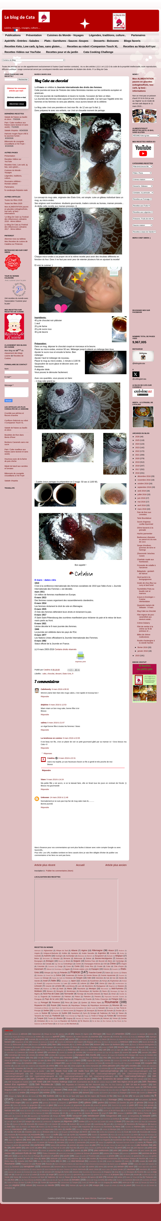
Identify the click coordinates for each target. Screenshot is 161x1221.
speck (69, 1174)
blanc (54, 1044)
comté (124, 1060)
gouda (87, 1105)
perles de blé (102, 1148)
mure (65, 1135)
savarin (18, 1172)
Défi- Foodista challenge (57, 1082)
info (64, 1113)
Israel (45, 981)
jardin (10, 1116)
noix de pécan (72, 1137)
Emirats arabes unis (80, 969)
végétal (15, 1185)
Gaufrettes (112, 1103)
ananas (142, 1034)
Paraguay (38, 999)
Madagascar (101, 986)
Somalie (110, 1011)
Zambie (124, 1018)
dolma (93, 1090)
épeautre (59, 1092)
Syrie (85, 1013)
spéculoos (87, 1174)
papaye (101, 1142)
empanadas (150, 1090)
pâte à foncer (110, 1145)
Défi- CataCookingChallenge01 (136, 1071)
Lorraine (58, 986)
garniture (73, 1102)
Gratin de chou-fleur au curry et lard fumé (146, 584)
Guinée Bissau (92, 975)
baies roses (142, 1039)
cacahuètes (93, 1050)
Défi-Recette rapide (132, 1087)
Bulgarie (76, 961)
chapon (112, 1055)
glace (51, 1105)
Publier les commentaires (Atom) (59, 871)
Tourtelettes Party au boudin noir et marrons (145, 591)
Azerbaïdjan (70, 956)
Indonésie (99, 978)
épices (75, 1093)
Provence (56, 1002)
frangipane (95, 1100)
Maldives (46, 988)
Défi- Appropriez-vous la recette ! (32, 1071)
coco (78, 1060)
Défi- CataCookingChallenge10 (101, 1076)
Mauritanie (81, 989)
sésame (76, 1172)
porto (19, 1156)
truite (36, 1182)
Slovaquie (90, 1011)
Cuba (108, 966)
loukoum (73, 1124)
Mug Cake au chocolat (146, 611)
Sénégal (93, 1013)
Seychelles (57, 1010)
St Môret (126, 1174)
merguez (86, 1129)
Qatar (75, 1002)
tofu (54, 1180)
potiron (56, 1156)
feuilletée (50, 1096)
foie (126, 1096)
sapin (83, 1167)
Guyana (121, 975)
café (104, 1050)
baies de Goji (131, 1039)
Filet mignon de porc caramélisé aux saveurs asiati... (145, 617)
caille (112, 1050)
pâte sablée (16, 1148)
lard (20, 1121)
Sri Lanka (105, 1174)
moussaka (143, 1132)
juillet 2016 (142, 494)
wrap (121, 1185)
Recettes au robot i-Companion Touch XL (92, 46)
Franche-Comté (95, 972)
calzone (143, 1050)
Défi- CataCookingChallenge (107, 1071)
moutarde (11, 1135)
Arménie (113, 953)
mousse (153, 1132)
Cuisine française (47, 1068)
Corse (68, 966)
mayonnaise (49, 1129)
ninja (21, 1137)
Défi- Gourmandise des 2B (83, 1082)
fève (60, 1096)
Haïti (60, 978)
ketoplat (146, 1115)
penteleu (91, 1148)
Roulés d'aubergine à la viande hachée (146, 642)
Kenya (104, 981)
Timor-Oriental (69, 1016)
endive (22, 1093)
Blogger (109, 1198)
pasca (53, 1145)
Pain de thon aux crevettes (144, 513)
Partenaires (138, 35)
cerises (41, 1055)
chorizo (96, 1058)
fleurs (119, 1096)
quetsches (137, 1156)
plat (85, 1150)
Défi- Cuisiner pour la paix (78, 1078)
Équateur (64, 1021)
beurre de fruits (148, 1042)
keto (63, 1115)
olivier (38, 1140)
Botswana (120, 958)
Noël (28, 1137)
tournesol (128, 1180)
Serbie (46, 1010)
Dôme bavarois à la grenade (145, 529)
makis (17, 1127)
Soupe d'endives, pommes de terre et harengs (146, 547)
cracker (23, 1066)
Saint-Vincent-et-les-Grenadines (73, 1008)
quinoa (10, 1159)
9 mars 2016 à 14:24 (55, 779)
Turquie (40, 1018)
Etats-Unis (67, 674)
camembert (10, 1052)
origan (85, 1140)
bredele (67, 1047)
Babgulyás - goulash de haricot (145, 572)
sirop (116, 1172)
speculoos (77, 1174)
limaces (15, 1124)
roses (127, 1161)
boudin (17, 1047)
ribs (44, 1161)
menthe (68, 1129)
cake (44, 674)
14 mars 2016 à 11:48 (59, 797)
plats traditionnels (101, 1150)
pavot (48, 1148)
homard (36, 1110)
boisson (97, 1044)
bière (26, 1044)
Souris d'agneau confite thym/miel (145, 523)
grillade (16, 1108)
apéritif (56, 1036)
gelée (132, 1103)
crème (51, 1066)
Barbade (110, 956)
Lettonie (83, 983)
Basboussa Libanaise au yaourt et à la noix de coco (146, 539)
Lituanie (48, 986)
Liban (92, 983)
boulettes (27, 1047)
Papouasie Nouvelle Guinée (114, 996)
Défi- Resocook (94, 1085)
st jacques (115, 1174)
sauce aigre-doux (144, 1166)
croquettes (19, 1068)
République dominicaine (99, 1005)
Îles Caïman (107, 1021)
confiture (8, 1063)
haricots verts (10, 1110)
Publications (13, 35)
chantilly (93, 1055)
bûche (23, 1050)
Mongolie (59, 991)
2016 (137, 473)
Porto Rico (27, 1156)
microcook (129, 1129)
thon (12, 1180)
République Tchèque (79, 1005)
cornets (83, 1063)
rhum (30, 1161)
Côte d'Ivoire (119, 966)
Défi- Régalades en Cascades (73, 1085)
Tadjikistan (104, 1013)
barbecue (44, 1042)
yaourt (128, 1185)
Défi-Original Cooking (87, 1087)
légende (57, 1121)
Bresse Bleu (84, 1047)
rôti (133, 1161)
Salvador (101, 1008)
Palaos (77, 996)
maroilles (128, 1127)
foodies (147, 1096)
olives (28, 1140)
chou (105, 1058)
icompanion (76, 1110)
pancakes (60, 1142)
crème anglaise (76, 1066)
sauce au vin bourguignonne (19, 1169)
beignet (80, 1042)
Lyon (80, 986)
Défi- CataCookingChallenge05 (104, 1074)
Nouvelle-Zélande (93, 994)
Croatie (99, 966)
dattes (138, 1068)
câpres (116, 1052)
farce (26, 1096)
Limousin (38, 986)
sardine (91, 1167)
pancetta (71, 1142)
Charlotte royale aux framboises (145, 560)
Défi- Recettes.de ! (45, 1084)
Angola (37, 953)
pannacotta (81, 1142)
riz (61, 1161)
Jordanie (84, 981)
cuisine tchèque (78, 1068)
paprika (140, 1142)
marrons (137, 1127)
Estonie (106, 969)
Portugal (44, 1002)
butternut (72, 1050)
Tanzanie (37, 1016)
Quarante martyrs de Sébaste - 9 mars (145, 606)
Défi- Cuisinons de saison (110, 1078)
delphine (44, 705)
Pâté (101, 1145)
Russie (53, 1005)
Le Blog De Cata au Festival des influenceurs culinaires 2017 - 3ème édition (16, 227)
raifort (36, 1159)
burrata (54, 1050)
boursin (58, 1047)
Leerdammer (47, 1121)
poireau (125, 1150)
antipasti (47, 1037)
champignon (80, 1055)
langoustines (134, 1119)
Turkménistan (121, 1016)
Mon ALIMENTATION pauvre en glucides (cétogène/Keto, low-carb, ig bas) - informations (16, 210)
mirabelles (28, 1132)
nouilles (123, 1137)
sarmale (110, 1167)
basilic (52, 1042)
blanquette (65, 1044)
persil (120, 1148)
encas (7, 1092)
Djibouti (49, 969)
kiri (53, 1119)
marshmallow (149, 1127)
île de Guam (60, 1024)
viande (51, 1185)
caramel (125, 1052)
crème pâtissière (109, 1066)
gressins (8, 1108)
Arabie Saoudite (88, 953)
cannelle (79, 1052)
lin (48, 1124)
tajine (75, 1177)
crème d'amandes (92, 1066)
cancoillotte (52, 1052)
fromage (113, 1099)
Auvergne (59, 956)
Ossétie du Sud (95, 1140)
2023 (137, 447)
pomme (125, 1153)
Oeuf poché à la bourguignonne (144, 578)
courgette (149, 1063)
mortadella (110, 1132)
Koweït (39, 983)
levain (118, 1121)
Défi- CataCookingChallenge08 (42, 1076)
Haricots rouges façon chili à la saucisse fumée (16, 135)
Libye (110, 983)
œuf (155, 1137)
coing (97, 1060)
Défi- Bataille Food (59, 1071)
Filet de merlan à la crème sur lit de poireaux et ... (145, 629)
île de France (48, 1024)
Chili (105, 964)
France (75, 972)
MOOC (85, 1132)
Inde (89, 978)
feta (40, 1096)
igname (105, 1110)
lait (123, 1119)
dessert (58, 674)
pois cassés (145, 1150)
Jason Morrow (90, 1198)
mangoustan (65, 1127)
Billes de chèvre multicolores (143, 636)
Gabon (107, 973)
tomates (76, 1179)
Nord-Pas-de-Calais (51, 994)
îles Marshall (71, 1024)
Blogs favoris (132, 40)
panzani (92, 1142)
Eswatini (115, 969)
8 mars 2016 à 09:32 (60, 689)
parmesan (26, 1145)
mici (121, 1129)
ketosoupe (32, 1119)
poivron (96, 1153)
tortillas (110, 1180)
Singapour (80, 1011)
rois (101, 1161)
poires (135, 1150)
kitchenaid (70, 1118)
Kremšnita (106, 1119)
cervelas (52, 1055)
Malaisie (121, 986)
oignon (10, 1140)
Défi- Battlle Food (81, 1071)
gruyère (34, 1108)
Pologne (114, 999)
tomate (66, 1180)
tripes (22, 1182)
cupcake (95, 1068)
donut (110, 1090)
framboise (53, 1100)
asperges (153, 1037)
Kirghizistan (114, 981)
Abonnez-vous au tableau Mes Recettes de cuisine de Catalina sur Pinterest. (16, 241)
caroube (145, 1052)
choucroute (150, 1058)
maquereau (86, 1127)
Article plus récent (44, 865)
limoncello (30, 1124)
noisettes (37, 1137)
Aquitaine (74, 953)
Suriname (54, 1013)
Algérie (84, 950)
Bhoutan (56, 958)
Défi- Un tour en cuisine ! (137, 1084)
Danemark (38, 969)
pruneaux (103, 1156)
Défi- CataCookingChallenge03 (42, 1074)
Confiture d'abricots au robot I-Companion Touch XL (16, 421)
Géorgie (46, 978)
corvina (107, 1063)
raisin (43, 1158)
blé (73, 1044)
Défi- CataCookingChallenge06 (134, 1074)
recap (84, 1159)
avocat (62, 1039)
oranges (71, 1140)
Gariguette (62, 1102)
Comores (51, 966)
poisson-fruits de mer (25, 1153)
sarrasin (120, 1166)
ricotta (52, 1161)
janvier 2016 (143, 651)
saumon (153, 1169)
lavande (37, 1121)
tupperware (53, 1182)
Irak (107, 978)
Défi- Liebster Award (103, 1082)
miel (8, 1132)
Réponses (48, 753)
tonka (102, 1180)
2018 (137, 466)
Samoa (110, 1008)
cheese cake (10, 1058)
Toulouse (120, 1180)
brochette (132, 1047)
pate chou (121, 1145)
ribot (38, 1161)
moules (134, 1132)
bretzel (104, 1047)
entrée (46, 1092)
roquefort (118, 1161)
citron (49, 1060)
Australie (37, 956)
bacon (104, 1039)
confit (152, 1060)
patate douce (84, 1145)
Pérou (67, 1002)
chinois (56, 1058)
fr (72, 674)
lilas (8, 1124)
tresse (154, 1180)
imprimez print (80, 662)
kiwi (82, 1119)
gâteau (87, 1102)
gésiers (7, 1105)
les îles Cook (52, 1021)
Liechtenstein (119, 983)
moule (126, 1132)
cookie (39, 1063)
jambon (130, 1113)
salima (44, 723)
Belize (36, 958)
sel (40, 1172)
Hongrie (79, 978)
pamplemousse (21, 1142)
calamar (135, 1050)
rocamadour (93, 1161)
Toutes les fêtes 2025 (13, 203)
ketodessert (93, 1115)
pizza (68, 1150)
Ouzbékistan (56, 996)
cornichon (91, 1063)
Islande (37, 981)
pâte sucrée (30, 1148)
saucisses (131, 1169)
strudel (136, 1174)
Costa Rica (89, 966)
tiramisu (39, 1180)
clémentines (60, 1060)
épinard (86, 1093)
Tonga (86, 1016)
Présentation (34, 35)
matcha (29, 1129)
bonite (126, 1044)
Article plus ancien (116, 865)
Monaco (50, 991)
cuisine (35, 1068)
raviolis (64, 1159)
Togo (79, 1016)
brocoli (141, 1047)
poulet (66, 1156)
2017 (137, 469)
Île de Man (96, 1021)
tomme (88, 1180)
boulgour (38, 1047)
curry (119, 1068)
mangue (75, 1127)
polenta (106, 1153)
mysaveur (83, 1134)
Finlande (63, 972)
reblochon (75, 1159)
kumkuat (116, 1119)
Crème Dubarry (143, 623)
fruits (154, 1099)
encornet (14, 1092)
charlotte (121, 1055)
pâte (94, 1145)
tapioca (93, 1177)
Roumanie (111, 1002)
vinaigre (96, 1185)
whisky (114, 1185)
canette (70, 1052)
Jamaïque (64, 981)
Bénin (110, 961)
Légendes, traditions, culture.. (107, 35)
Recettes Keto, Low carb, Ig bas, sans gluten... (33, 46)
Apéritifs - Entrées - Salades (22, 40)
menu (78, 1129)
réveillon (151, 1158)
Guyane (37, 978)
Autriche (47, 956)
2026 (137, 437)
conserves (28, 1063)
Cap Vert (58, 964)
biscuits (44, 1044)
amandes (120, 1033)
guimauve (55, 1108)
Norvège (80, 994)
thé (6, 1180)
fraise (25, 1100)
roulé (150, 1161)
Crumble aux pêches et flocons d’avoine (14, 414)
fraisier (44, 1099)
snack (148, 1172)
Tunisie (110, 1016)
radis (28, 1159)
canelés (61, 1052)
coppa (67, 1063)
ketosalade (9, 1119)
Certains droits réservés (65, 649)
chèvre (22, 1058)
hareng (140, 1108)
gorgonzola (78, 1105)
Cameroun (38, 964)
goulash (96, 1105)
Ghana (124, 973)
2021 (137, 455)
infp (69, 1113)
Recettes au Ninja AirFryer (139, 46)
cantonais (99, 1052)
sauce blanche (37, 1169)
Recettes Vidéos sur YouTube (23, 52)
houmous (65, 1110)
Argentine (102, 953)
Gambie (116, 972)
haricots (149, 1108)
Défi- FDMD (37, 1082)
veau (6, 1185)
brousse (151, 1047)
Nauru (104, 991)
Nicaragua (113, 991)
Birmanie (66, 958)
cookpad (57, 1063)
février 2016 (143, 647)
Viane (43, 779)
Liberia (101, 983)
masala (7, 1129)
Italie (53, 980)
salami (143, 1164)
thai (141, 1177)
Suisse (44, 1013)
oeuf (147, 1137)
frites (104, 1099)
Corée (77, 966)
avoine (72, 1039)
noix (47, 1137)
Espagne (95, 969)
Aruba (122, 953)
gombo (68, 1105)
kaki (25, 1116)
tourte (137, 1180)
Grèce (58, 975)
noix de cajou (58, 1137)
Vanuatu (78, 1018)
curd (112, 1068)
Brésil (68, 961)
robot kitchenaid (77, 1161)
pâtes (40, 1148)
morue (119, 1132)
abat (6, 1034)
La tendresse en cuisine (51, 738)
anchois (151, 1034)
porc (10, 1156)
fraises (34, 1100)
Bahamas (81, 956)
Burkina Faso (90, 961)
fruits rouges (16, 1103)
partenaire (39, 1145)
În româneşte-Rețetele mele (16, 190)
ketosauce (21, 1119)
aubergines (19, 1039)
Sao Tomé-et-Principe (71, 1166)
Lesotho (74, 983)
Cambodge (120, 961)
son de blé (26, 1174)
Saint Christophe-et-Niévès (64, 1164)
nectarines (127, 1134)
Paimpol (128, 1140)
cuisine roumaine (62, 1068)
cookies (48, 1063)
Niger (122, 991)
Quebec (84, 1002)
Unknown (45, 797)
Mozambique (84, 991)
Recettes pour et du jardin (62, 52)
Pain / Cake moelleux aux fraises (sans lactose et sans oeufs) (16, 125)
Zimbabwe (41, 1021)
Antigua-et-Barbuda (50, 953)
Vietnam (106, 1018)
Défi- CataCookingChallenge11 (132, 1076)
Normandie (68, 994)
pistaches (52, 1150)
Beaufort (60, 1042)
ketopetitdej (134, 1116)
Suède (64, 1013)
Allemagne (97, 950)
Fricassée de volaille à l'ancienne (146, 566)
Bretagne (50, 961)
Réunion (115, 1005)
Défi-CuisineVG (69, 1087)
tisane (48, 1180)
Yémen (115, 1018)
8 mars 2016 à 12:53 (57, 705)
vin (87, 1185)
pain (136, 1140)
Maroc (69, 988)
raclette (20, 1159)
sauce (130, 1166)
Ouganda (44, 996)
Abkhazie (37, 950)
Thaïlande (56, 1016)
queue (147, 1156)
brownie (7, 1050)
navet (119, 1134)
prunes (112, 1156)
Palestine (87, 996)
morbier (93, 1132)
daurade (147, 1068)
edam (117, 1090)
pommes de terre (149, 1153)
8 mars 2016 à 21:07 (56, 723)
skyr (122, 1172)
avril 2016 (142, 505)
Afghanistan (48, 950)
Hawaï (54, 978)
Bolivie (88, 958)
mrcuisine (47, 1134)
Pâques (149, 1142)
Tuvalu (50, 1018)
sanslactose (45, 1167)
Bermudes (46, 958)
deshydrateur (45, 1090)
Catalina (51, 758)
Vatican (86, 1018)
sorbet (34, 1174)
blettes (79, 1044)
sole (10, 1174)
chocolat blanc (84, 1058)
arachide (94, 1037)
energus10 (34, 1093)
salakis (136, 1164)
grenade (151, 1105)
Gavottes (123, 1103)
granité (124, 1105)
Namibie (96, 991)
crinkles (143, 1066)
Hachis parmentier (144, 534)
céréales (32, 1055)
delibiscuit (33, 1090)
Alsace (111, 950)
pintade (43, 1150)
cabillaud (83, 1050)
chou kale (115, 1058)
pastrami (73, 1145)
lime (22, 1124)
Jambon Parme (143, 1113)
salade (124, 1163)
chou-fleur (126, 1058)
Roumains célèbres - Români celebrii (13, 182)
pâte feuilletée (142, 1145)
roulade (142, 1161)
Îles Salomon (37, 1113)
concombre (134, 1060)
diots (78, 1090)
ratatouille (54, 1159)
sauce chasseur (64, 1169)
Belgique (119, 956)
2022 (137, 451)
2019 (137, 462)
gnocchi (60, 1105)
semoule (48, 1172)
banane (8, 1042)
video (63, 1185)
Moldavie (38, 991)
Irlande (121, 978)
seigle (35, 1172)
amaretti (134, 1034)
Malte (61, 989)
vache (115, 1182)
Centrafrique (68, 964)
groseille (25, 1108)
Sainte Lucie (91, 1008)
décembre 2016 (144, 476)
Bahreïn (89, 956)
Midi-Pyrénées (117, 988)
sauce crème (94, 1169)
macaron (120, 1124)
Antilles (64, 953)
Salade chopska (11, 130)
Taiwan (121, 1013)
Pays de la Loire (52, 999)
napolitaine (104, 1135)
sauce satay (106, 1169)
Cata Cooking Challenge (98, 52)
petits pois (152, 1148)
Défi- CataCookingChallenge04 (73, 1074)
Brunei (60, 961)
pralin (84, 1156)
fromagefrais (129, 1100)
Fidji (55, 973)
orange (62, 1140)
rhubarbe (21, 1161)
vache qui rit (126, 1182)
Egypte (67, 969)
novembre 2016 (144, 480)
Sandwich (15, 1167)
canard (40, 1052)
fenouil (33, 1096)
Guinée (80, 975)
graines (104, 1105)
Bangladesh (99, 956)
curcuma (104, 1068)
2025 (137, 440)
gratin (131, 1105)
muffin (55, 1134)
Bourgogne (38, 961)
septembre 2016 (145, 487)
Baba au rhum (94, 1039)
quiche (154, 1156)
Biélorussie (78, 958)
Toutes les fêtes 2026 (13, 200)
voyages (106, 1185)
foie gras (136, 1096)
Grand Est (49, 975)
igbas (94, 1110)
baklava (151, 1039)
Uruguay (69, 1018)
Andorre (121, 950)
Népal (105, 994)
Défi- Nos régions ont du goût (125, 1082)
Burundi (102, 961)
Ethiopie (47, 973)
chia (31, 1058)
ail (69, 1034)
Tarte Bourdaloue (144, 518)
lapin (14, 1121)
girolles (43, 1105)
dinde (70, 1090)
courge (137, 1063)
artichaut (125, 1037)
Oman (113, 994)
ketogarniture (111, 1116)
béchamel (69, 1042)
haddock (117, 1108)
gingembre (34, 1105)
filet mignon (92, 1096)
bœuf (87, 1044)
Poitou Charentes (101, 999)
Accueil (80, 865)
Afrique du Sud (62, 950)
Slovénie (100, 1011)
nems (136, 1135)
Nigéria (37, 994)
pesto (128, 1148)
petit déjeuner (139, 1148)
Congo (60, 966)
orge (79, 1140)
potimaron (47, 1156)
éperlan (67, 1092)
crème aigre (63, 1066)
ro (67, 1161)
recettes (93, 1159)
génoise (140, 1103)
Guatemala (70, 975)
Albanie (74, 950)
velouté (29, 1185)
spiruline (96, 1174)
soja (154, 1172)
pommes (134, 1153)
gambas (45, 1102)
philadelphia (13, 1150)
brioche (121, 1047)
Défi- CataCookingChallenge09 (71, 1076)
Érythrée (74, 1021)
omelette (53, 1140)
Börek (134, 1044)
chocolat (50, 674)
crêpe (122, 1066)
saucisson (143, 1169)
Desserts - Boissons (106, 40)
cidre (42, 1060)
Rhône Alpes (96, 1002)
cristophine (152, 1066)
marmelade (108, 1127)
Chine (113, 963)
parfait (16, 1145)
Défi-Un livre (22, 1090)
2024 (137, 444)
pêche (82, 1148)
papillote (109, 1142)
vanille (136, 1182)
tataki (128, 1177)
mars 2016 (142, 509)
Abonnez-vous (16, 104)
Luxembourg (70, 986)
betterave (124, 1042)
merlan (105, 1129)
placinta (78, 1150)
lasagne (29, 1121)
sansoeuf (57, 1167)
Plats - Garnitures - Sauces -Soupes (66, 40)
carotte (134, 1052)
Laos (65, 983)
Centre (78, 964)
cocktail (70, 1060)
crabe (16, 1066)
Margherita (97, 1127)
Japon (73, 981)
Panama (98, 996)
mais (9, 1127)
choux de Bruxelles (12, 1060)
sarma (100, 1167)
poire (115, 1150)
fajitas (19, 1096)
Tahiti (113, 1013)
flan (111, 1096)
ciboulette (34, 1060)
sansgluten (29, 1166)
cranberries (32, 1066)
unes (99, 1182)
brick (111, 1047)
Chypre (124, 964)
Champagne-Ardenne (92, 964)
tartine (120, 1177)
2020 (137, 458)
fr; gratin (17, 1099)
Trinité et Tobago (97, 1016)
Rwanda (64, 1005)
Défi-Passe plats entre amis (111, 1087)
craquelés (42, 1066)
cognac (89, 1060)
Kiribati (124, 981)
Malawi (37, 989)
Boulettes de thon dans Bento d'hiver (14, 436)
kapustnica (34, 1116)
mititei (38, 1132)
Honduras (69, 978)
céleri (154, 1052)
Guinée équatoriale (108, 975)
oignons (19, 1140)
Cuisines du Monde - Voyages (65, 35)
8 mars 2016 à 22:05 (71, 738)
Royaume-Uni (40, 1005)
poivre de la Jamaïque (66, 1153)
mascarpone (17, 1129)
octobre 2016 (143, 483)
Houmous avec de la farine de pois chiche (16, 460)
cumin (88, 1068)
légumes (68, 1121)
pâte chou (130, 1145)
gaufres (101, 1103)
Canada (48, 964)
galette (35, 1103)
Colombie (40, 966)
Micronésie (104, 988)
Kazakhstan (94, 981)
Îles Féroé (117, 1021)
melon (60, 1129)
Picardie (89, 999)
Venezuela (96, 1018)
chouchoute (139, 1058)
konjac (89, 1119)
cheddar (150, 1055)
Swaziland (76, 1013)
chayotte (141, 1055)
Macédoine (89, 986)
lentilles (82, 1121)
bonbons (116, 1044)
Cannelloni (89, 1052)
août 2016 (142, 491)
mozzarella (35, 1134)
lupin (89, 1124)
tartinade (110, 1177)
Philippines (78, 999)
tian (20, 1180)
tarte (101, 1177)
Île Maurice (85, 1021)
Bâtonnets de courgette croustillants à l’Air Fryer (15, 142)
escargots (114, 1092)
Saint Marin (55, 1008)
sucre (152, 1174)
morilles (102, 1132)
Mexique (92, 988)
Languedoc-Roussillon (53, 983)
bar (27, 1042)
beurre (135, 1042)
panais (42, 1142)
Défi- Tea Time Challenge (114, 1084)
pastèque (63, 1145)
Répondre (45, 696)
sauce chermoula (79, 1169)
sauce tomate (118, 1169)
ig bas (87, 1110)
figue (73, 1096)
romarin (109, 1161)
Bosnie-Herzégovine (103, 958)
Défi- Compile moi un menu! (44, 1078)
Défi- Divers (152, 1079)
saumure (11, 1172)
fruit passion (143, 1100)
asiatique (141, 1037)
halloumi (132, 1108)
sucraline (145, 1174)
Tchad (46, 1016)
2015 (137, 656)
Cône (145, 1060)
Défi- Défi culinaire (137, 1079)
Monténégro (71, 991)
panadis (34, 1142)
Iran (113, 978)
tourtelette (146, 1180)
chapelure (104, 1055)
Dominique (58, 969)
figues (82, 1096)
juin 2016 (142, 498)
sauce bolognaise (50, 1169)
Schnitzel (27, 1172)
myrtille (72, 1135)
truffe (29, 1182)
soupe (51, 1174)
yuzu (144, 1185)
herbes (29, 1110)
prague (77, 1156)
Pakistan (68, 996)
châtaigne (131, 1055)
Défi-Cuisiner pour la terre (52, 1087)
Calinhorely (46, 689)
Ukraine (59, 1018)
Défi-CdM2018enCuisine (30, 1087)
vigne (81, 1185)
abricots (24, 1034)
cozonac (8, 1066)
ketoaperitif (77, 1116)
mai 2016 (142, 502)
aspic (10, 1039)
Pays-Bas (67, 999)
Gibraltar (40, 975)
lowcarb (82, 1124)
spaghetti (61, 1174)
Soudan (119, 1011)
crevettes (133, 1066)
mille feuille (17, 1132)
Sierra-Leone (68, 1011)
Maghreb (112, 986)
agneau (61, 1034)
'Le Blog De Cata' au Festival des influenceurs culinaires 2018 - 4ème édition (17, 219)
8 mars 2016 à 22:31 (67, 758)
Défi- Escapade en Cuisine (18, 1082)
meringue (95, 1129)
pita (61, 1150)
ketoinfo (124, 1116)
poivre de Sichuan (83, 1153)
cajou (119, 1050)
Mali (54, 989)
